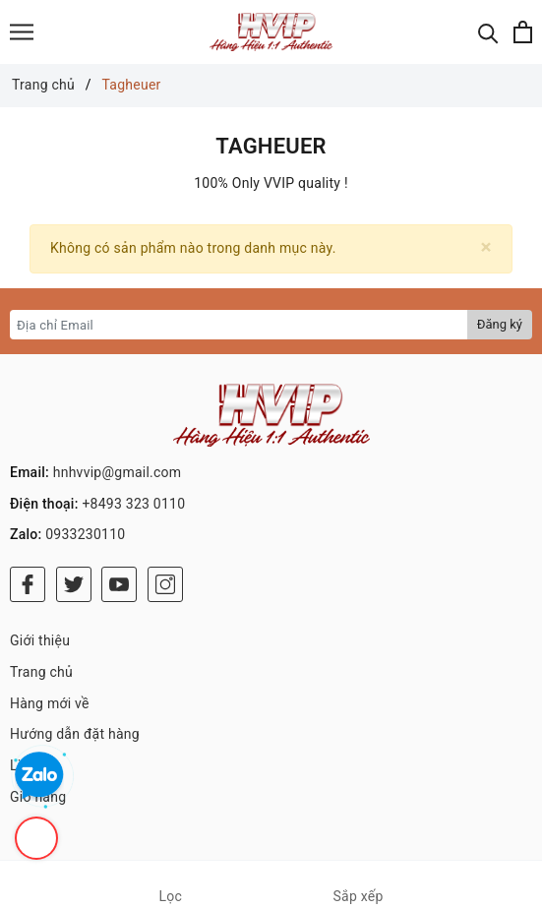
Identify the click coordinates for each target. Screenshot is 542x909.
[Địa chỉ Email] (239, 324)
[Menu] (21, 32)
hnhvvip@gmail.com (117, 472)
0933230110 (85, 534)
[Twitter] (73, 584)
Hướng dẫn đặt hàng (75, 734)
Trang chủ (41, 672)
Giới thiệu (40, 640)
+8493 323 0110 (133, 504)
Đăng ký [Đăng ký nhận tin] (499, 324)
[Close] (486, 247)
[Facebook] (27, 584)
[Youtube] (119, 584)
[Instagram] (165, 584)
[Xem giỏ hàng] (522, 32)
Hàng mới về (50, 703)
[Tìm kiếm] (488, 32)
